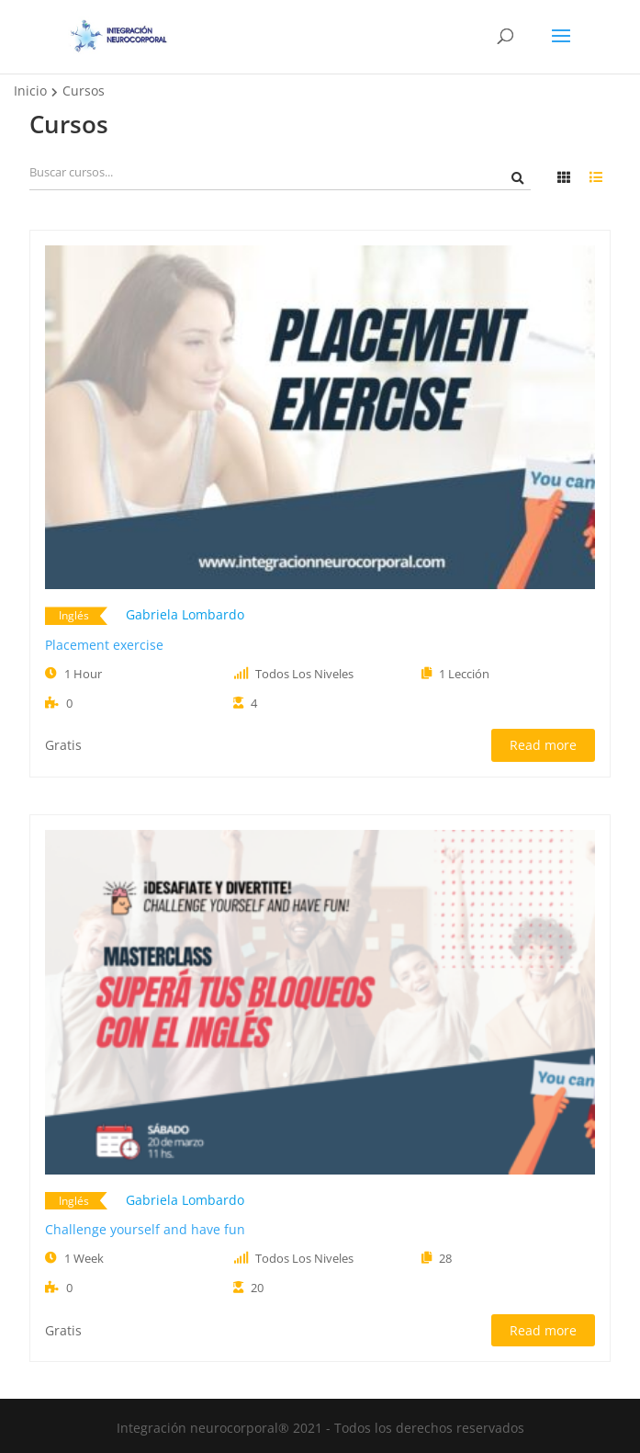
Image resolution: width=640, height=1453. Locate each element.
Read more (543, 745)
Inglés (74, 615)
